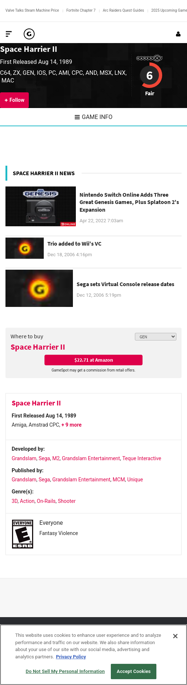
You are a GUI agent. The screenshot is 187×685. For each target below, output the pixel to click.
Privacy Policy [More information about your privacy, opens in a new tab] (71, 656)
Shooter (67, 501)
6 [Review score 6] (149, 75)
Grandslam (24, 458)
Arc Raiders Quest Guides (123, 10)
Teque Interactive (141, 458)
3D (14, 501)
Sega (44, 458)
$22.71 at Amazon (93, 360)
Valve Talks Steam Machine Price (32, 10)
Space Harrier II (28, 48)
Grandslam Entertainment (91, 458)
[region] (93, 654)
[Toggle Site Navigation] (8, 34)
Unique (135, 479)
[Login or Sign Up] (178, 34)
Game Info (94, 116)
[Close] (175, 636)
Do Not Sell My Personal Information (65, 671)
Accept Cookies (134, 671)
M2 (55, 458)
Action (27, 501)
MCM (119, 479)
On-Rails (46, 501)
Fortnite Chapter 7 (81, 10)
